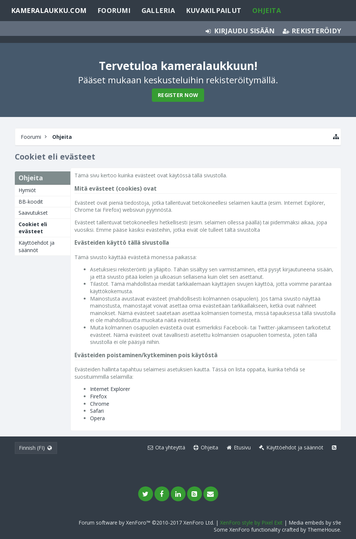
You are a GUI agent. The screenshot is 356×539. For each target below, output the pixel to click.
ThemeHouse (323, 529)
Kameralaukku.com (48, 10)
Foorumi (113, 10)
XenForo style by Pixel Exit (251, 522)
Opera (97, 418)
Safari (97, 410)
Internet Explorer (110, 388)
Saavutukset (33, 212)
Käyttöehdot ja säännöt (36, 246)
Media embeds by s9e (315, 522)
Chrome (99, 403)
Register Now (178, 94)
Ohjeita (266, 10)
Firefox (98, 396)
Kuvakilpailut (213, 10)
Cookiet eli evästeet (33, 228)
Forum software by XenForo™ (146, 522)
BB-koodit (31, 201)
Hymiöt (27, 190)
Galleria (158, 10)
